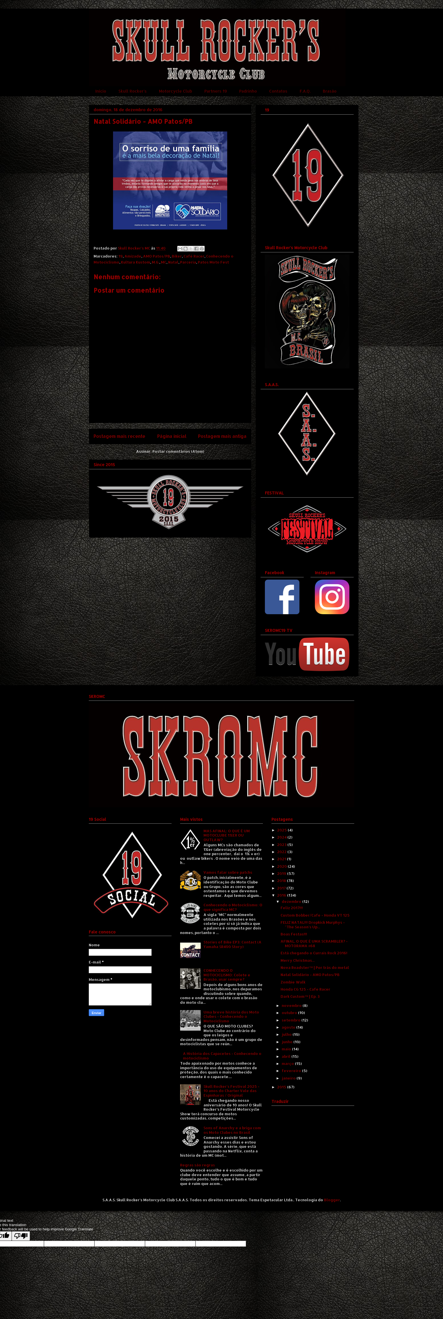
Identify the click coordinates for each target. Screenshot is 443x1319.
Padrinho (248, 91)
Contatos (278, 91)
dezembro (292, 901)
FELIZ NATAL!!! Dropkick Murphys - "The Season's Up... (313, 924)
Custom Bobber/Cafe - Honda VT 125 (315, 915)
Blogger (332, 1200)
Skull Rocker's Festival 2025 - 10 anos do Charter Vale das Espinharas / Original (231, 1090)
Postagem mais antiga (222, 436)
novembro (292, 1005)
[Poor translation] (21, 1236)
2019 (282, 873)
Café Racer (194, 256)
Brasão (330, 91)
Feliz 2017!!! (292, 907)
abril (286, 1056)
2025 (282, 830)
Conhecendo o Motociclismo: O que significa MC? (233, 907)
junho (287, 1041)
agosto (289, 1027)
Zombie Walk (293, 982)
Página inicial (171, 436)
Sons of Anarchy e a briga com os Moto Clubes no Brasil (232, 1130)
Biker (177, 256)
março (288, 1063)
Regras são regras (197, 1165)
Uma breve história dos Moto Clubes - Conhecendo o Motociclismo (231, 1016)
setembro (291, 1020)
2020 (282, 866)
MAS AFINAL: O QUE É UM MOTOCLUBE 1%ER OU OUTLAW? (227, 835)
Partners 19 (215, 91)
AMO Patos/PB (156, 256)
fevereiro (292, 1070)
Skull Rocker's (132, 91)
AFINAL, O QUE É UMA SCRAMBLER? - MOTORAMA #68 (314, 943)
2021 (282, 859)
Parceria (188, 262)
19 (120, 256)
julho (287, 1034)
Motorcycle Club (175, 91)
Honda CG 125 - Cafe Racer (305, 989)
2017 (282, 888)
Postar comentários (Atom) (178, 451)
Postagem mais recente (119, 436)
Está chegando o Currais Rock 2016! (314, 953)
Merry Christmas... (298, 960)
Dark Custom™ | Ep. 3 (300, 996)
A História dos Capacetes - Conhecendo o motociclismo (222, 1055)
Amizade (132, 256)
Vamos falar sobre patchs (228, 872)
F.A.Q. (305, 91)
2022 (282, 851)
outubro (290, 1012)
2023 (282, 844)
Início (100, 91)
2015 (282, 1087)
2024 (282, 837)
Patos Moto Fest (213, 262)
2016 (282, 895)
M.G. (155, 262)
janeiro (289, 1078)
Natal (173, 262)
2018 (282, 880)
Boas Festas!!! (294, 934)
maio (287, 1049)
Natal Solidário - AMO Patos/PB (310, 974)
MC (163, 262)
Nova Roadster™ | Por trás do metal (315, 967)
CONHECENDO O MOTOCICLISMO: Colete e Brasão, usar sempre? (227, 974)
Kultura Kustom (135, 262)
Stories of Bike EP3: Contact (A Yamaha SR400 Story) (232, 944)
